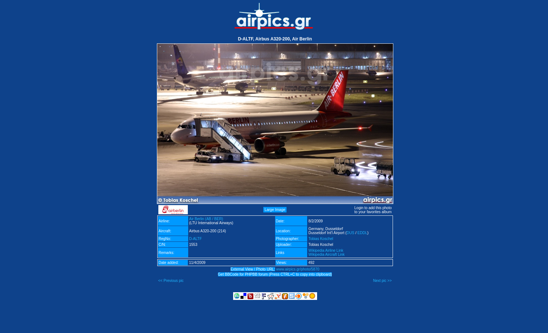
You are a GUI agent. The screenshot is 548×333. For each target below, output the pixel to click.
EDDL (363, 233)
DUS (350, 233)
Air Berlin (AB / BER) (206, 219)
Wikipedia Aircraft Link (326, 255)
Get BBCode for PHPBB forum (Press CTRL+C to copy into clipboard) (275, 274)
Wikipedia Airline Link (325, 250)
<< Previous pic (171, 281)
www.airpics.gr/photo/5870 (297, 269)
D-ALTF (195, 239)
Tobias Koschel (320, 239)
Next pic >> (382, 281)
